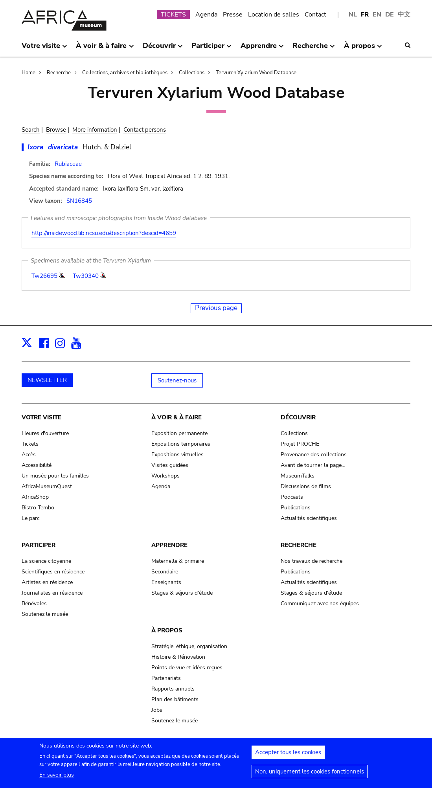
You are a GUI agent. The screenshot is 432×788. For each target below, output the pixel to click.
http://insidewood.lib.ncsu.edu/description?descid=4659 (103, 233)
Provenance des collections (314, 454)
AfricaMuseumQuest (47, 486)
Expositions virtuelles (177, 454)
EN (377, 14)
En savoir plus (56, 778)
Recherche (59, 72)
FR (365, 14)
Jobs (156, 710)
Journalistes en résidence (52, 593)
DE (389, 14)
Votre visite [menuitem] (44, 49)
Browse (56, 130)
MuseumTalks (297, 475)
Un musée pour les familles (55, 475)
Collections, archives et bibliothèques (124, 72)
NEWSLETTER (47, 380)
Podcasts (292, 497)
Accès (29, 454)
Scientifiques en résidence (53, 571)
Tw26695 (45, 276)
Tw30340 (86, 276)
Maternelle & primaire (177, 561)
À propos (166, 630)
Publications (296, 507)
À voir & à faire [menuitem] (105, 49)
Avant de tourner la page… (313, 465)
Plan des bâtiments (175, 699)
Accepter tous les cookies (288, 755)
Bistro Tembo (38, 507)
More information (94, 130)
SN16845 (79, 201)
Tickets (30, 444)
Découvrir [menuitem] (163, 49)
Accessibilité (36, 465)
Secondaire (164, 571)
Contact (315, 14)
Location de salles (273, 14)
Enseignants (166, 582)
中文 (404, 14)
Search (31, 130)
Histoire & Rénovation (178, 657)
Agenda (206, 14)
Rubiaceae (68, 164)
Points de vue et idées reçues (186, 667)
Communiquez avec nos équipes (320, 603)
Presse (233, 14)
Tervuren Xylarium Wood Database (256, 72)
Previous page (216, 307)
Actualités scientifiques (309, 518)
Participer (38, 545)
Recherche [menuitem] (313, 49)
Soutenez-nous (177, 380)
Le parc (30, 518)
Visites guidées (169, 465)
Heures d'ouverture (45, 433)
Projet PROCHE (300, 444)
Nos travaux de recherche (311, 561)
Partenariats (166, 678)
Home (28, 72)
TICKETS (173, 14)
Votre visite (41, 417)
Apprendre (169, 545)
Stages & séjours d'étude (182, 593)
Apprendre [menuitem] (262, 49)
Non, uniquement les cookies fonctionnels (309, 775)
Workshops (165, 475)
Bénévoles (34, 603)
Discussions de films (306, 486)
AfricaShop (35, 497)
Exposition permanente (179, 433)
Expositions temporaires (180, 444)
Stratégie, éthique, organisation (189, 646)
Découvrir (298, 417)
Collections (191, 72)
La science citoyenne (46, 561)
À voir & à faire (176, 417)
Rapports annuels (173, 688)
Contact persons (144, 130)
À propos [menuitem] (363, 49)
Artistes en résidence (47, 582)
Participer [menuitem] (211, 49)
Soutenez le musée (45, 614)
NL (353, 14)
